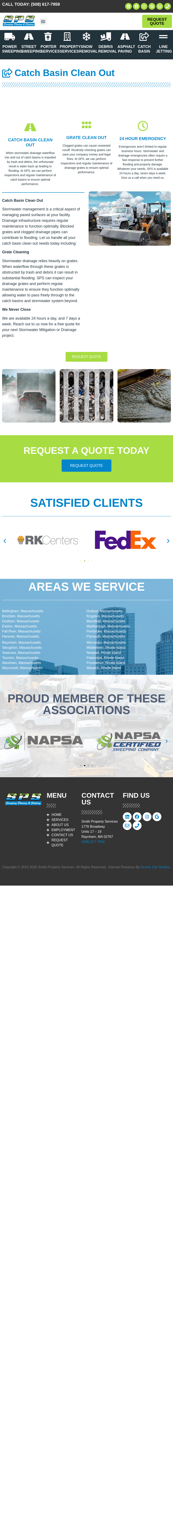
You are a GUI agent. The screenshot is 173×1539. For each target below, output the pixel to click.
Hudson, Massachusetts (104, 611)
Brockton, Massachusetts (21, 616)
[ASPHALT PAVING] (125, 36)
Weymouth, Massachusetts (22, 668)
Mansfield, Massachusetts (105, 621)
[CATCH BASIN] (144, 36)
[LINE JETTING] (163, 36)
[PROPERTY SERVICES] (67, 36)
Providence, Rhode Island (105, 663)
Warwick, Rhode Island (103, 668)
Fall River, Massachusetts (21, 631)
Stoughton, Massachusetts (22, 647)
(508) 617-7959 (45, 4)
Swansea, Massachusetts (21, 652)
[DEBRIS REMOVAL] (105, 36)
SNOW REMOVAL (88, 49)
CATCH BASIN (144, 49)
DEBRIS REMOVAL (107, 49)
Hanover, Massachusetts (20, 636)
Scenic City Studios (155, 867)
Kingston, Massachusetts (105, 616)
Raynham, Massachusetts (21, 642)
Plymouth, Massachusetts (105, 636)
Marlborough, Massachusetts (108, 626)
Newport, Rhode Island (103, 652)
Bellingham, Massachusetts (22, 611)
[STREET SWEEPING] (29, 36)
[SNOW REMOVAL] (86, 36)
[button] (43, 21)
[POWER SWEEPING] (9, 36)
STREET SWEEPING (31, 49)
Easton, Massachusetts (19, 626)
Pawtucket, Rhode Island (105, 658)
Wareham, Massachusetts (21, 663)
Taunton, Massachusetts (20, 658)
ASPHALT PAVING (126, 49)
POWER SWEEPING (12, 49)
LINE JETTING (164, 49)
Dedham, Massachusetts (20, 621)
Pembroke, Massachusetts (106, 631)
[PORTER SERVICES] (48, 36)
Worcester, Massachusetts (106, 642)
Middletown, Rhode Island (105, 647)
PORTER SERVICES (50, 49)
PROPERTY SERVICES (70, 49)
